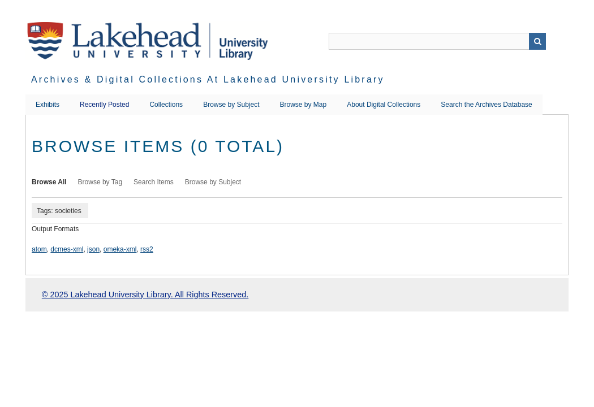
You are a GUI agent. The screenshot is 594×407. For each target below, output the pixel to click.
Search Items (154, 182)
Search (537, 41)
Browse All (49, 182)
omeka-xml (120, 249)
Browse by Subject (231, 105)
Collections (166, 105)
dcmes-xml (66, 249)
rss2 (146, 249)
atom (39, 249)
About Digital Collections (383, 105)
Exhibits (47, 105)
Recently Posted (104, 105)
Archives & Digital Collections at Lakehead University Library (208, 79)
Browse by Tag (100, 182)
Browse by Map (303, 105)
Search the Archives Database (486, 105)
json (93, 249)
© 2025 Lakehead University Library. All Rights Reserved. (145, 294)
